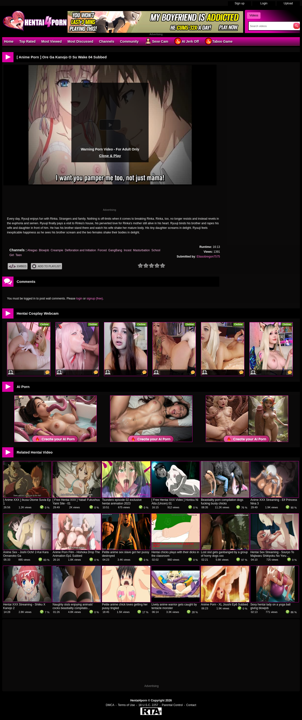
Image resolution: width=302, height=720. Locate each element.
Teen (18, 255)
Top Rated (27, 41)
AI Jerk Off (186, 41)
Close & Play (110, 156)
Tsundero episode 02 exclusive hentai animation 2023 (122, 501)
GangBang (115, 250)
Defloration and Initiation (80, 250)
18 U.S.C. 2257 (148, 705)
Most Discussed (80, 41)
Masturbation (141, 250)
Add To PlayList (46, 266)
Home (9, 41)
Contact (191, 705)
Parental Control (172, 705)
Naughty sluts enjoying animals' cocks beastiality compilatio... (73, 606)
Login (263, 3)
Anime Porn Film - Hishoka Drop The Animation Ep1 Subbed (76, 553)
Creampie (57, 250)
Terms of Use (126, 705)
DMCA (110, 705)
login (79, 298)
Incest (127, 250)
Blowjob (44, 250)
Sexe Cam (156, 41)
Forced (102, 250)
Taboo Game (219, 41)
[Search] (270, 26)
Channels (106, 41)
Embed (17, 266)
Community (129, 41)
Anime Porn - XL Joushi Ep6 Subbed (224, 604)
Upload (288, 3)
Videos (253, 15)
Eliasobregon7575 (208, 256)
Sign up (240, 3)
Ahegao (32, 250)
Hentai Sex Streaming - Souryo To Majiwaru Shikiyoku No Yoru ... (272, 553)
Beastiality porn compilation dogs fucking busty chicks (222, 501)
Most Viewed (51, 41)
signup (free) (95, 298)
